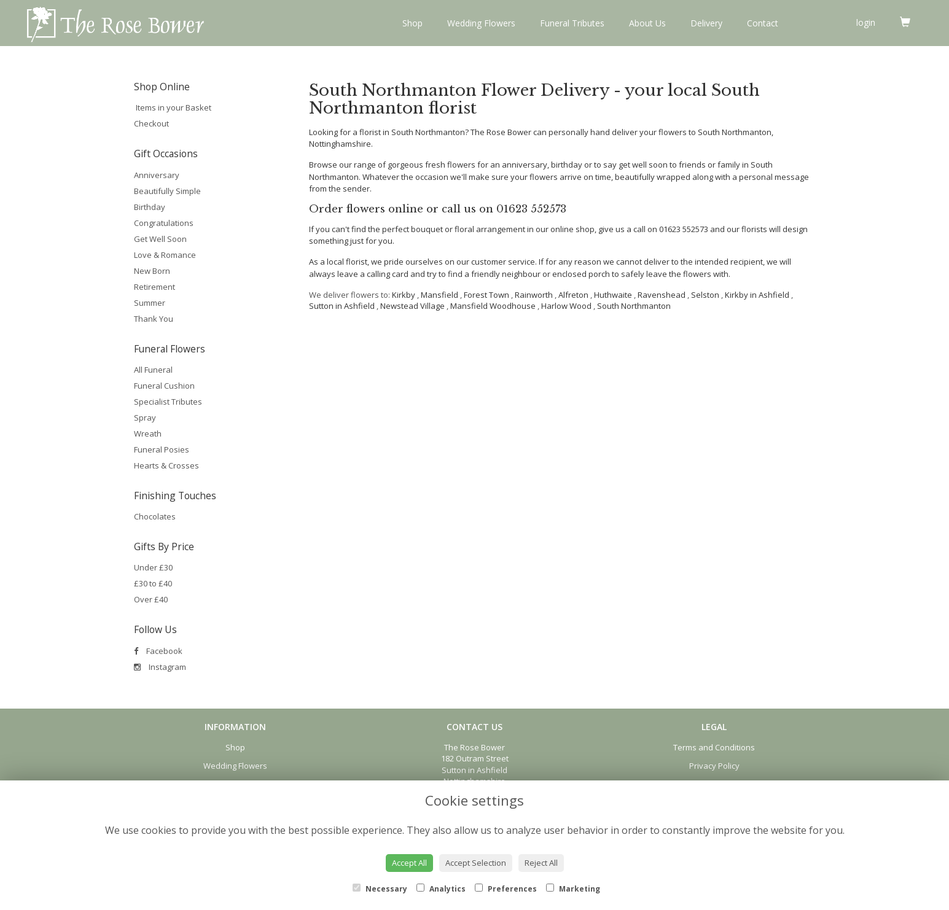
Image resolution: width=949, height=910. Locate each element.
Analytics (441, 889)
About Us (647, 23)
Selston (705, 294)
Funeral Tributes (572, 23)
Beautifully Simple (167, 190)
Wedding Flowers (481, 23)
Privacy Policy (714, 765)
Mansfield (439, 294)
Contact (762, 23)
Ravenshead (661, 294)
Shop (412, 23)
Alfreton (573, 294)
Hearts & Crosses (166, 465)
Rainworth (534, 294)
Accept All (409, 862)
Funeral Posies (161, 449)
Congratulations (163, 222)
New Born (152, 270)
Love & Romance (165, 254)
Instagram (160, 666)
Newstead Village (412, 305)
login (865, 22)
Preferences (506, 889)
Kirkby (403, 294)
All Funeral (153, 369)
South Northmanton (634, 305)
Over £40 (151, 599)
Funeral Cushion (164, 385)
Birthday (149, 206)
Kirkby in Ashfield (757, 294)
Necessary (380, 889)
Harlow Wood (566, 305)
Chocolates (155, 516)
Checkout (151, 123)
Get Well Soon (160, 238)
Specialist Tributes (168, 401)
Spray (145, 417)
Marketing (573, 889)
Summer (149, 302)
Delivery (706, 23)
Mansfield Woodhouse (493, 305)
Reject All (541, 862)
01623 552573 (531, 209)
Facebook (158, 650)
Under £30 (153, 567)
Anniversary (156, 175)
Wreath (148, 433)
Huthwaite (613, 294)
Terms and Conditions (714, 747)
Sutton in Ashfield (342, 305)
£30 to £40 (153, 583)
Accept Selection (475, 862)
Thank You (153, 318)
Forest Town (486, 294)
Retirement (154, 286)
